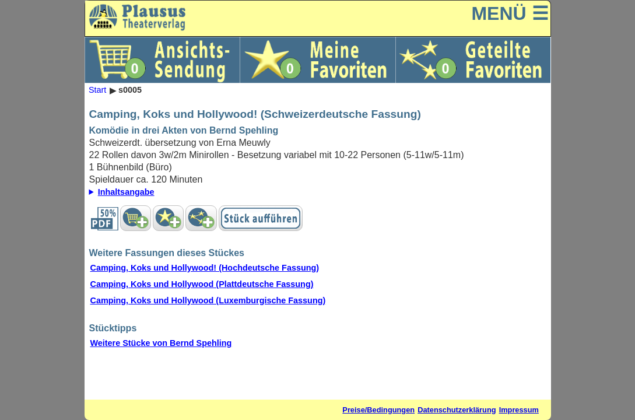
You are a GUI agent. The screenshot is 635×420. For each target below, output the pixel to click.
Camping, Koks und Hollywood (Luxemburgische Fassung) (208, 300)
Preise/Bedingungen (378, 409)
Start (97, 90)
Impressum (519, 409)
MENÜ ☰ (509, 13)
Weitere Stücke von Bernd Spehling (161, 343)
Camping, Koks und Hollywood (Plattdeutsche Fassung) (202, 284)
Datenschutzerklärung (457, 409)
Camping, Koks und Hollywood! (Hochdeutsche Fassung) (205, 267)
